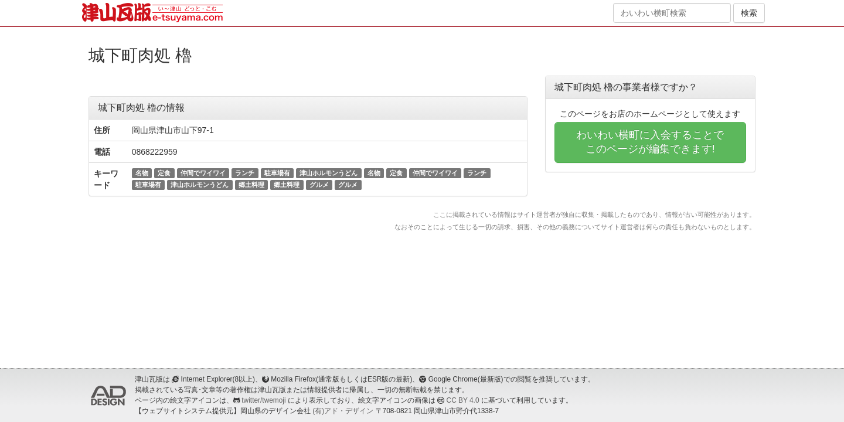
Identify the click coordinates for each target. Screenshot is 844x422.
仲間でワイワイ (203, 172)
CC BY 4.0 (463, 400)
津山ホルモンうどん (329, 172)
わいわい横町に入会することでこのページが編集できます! (650, 142)
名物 (141, 172)
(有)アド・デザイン (342, 411)
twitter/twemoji (263, 400)
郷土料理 (251, 184)
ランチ (244, 172)
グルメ (319, 184)
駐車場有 (277, 172)
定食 (164, 172)
